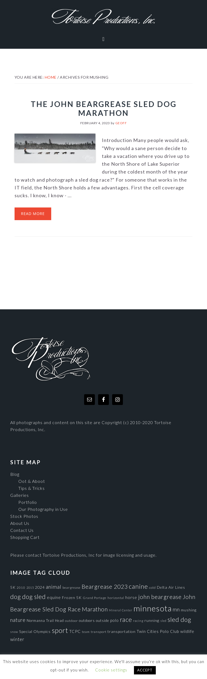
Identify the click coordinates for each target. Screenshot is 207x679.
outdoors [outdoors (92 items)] (87, 620)
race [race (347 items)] (126, 619)
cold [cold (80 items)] (152, 588)
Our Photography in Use (43, 509)
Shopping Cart (25, 537)
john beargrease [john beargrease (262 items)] (160, 596)
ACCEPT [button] (145, 670)
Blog (14, 474)
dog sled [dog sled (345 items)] (34, 596)
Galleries (19, 495)
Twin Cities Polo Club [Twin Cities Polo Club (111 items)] (158, 631)
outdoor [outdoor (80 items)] (71, 621)
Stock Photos (24, 516)
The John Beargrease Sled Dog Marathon (104, 108)
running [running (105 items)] (151, 620)
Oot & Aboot (31, 481)
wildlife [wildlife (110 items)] (187, 631)
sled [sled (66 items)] (163, 620)
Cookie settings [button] (111, 669)
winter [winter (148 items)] (17, 639)
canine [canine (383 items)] (138, 586)
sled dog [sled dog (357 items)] (179, 619)
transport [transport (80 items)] (98, 632)
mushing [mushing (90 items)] (188, 610)
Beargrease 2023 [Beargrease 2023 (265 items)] (105, 586)
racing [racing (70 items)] (138, 620)
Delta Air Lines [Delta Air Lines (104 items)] (171, 587)
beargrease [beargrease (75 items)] (72, 588)
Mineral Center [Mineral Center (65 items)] (120, 610)
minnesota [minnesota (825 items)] (152, 608)
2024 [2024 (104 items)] (40, 587)
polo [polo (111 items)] (114, 620)
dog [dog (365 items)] (15, 596)
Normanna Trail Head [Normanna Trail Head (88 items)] (45, 620)
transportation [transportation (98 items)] (122, 631)
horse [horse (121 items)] (131, 597)
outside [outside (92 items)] (102, 620)
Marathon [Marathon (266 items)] (95, 609)
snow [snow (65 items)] (14, 631)
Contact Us (22, 530)
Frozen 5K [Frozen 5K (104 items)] (72, 597)
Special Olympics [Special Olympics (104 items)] (35, 631)
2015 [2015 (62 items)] (30, 587)
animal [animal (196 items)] (53, 587)
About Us (19, 523)
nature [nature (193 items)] (18, 620)
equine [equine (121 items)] (54, 597)
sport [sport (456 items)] (60, 630)
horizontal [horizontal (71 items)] (116, 598)
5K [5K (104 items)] (13, 587)
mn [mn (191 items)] (176, 609)
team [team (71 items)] (86, 631)
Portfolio (27, 502)
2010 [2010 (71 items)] (21, 587)
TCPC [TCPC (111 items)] (75, 631)
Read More (33, 213)
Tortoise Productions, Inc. (103, 16)
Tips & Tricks (31, 488)
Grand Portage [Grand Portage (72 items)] (94, 598)
